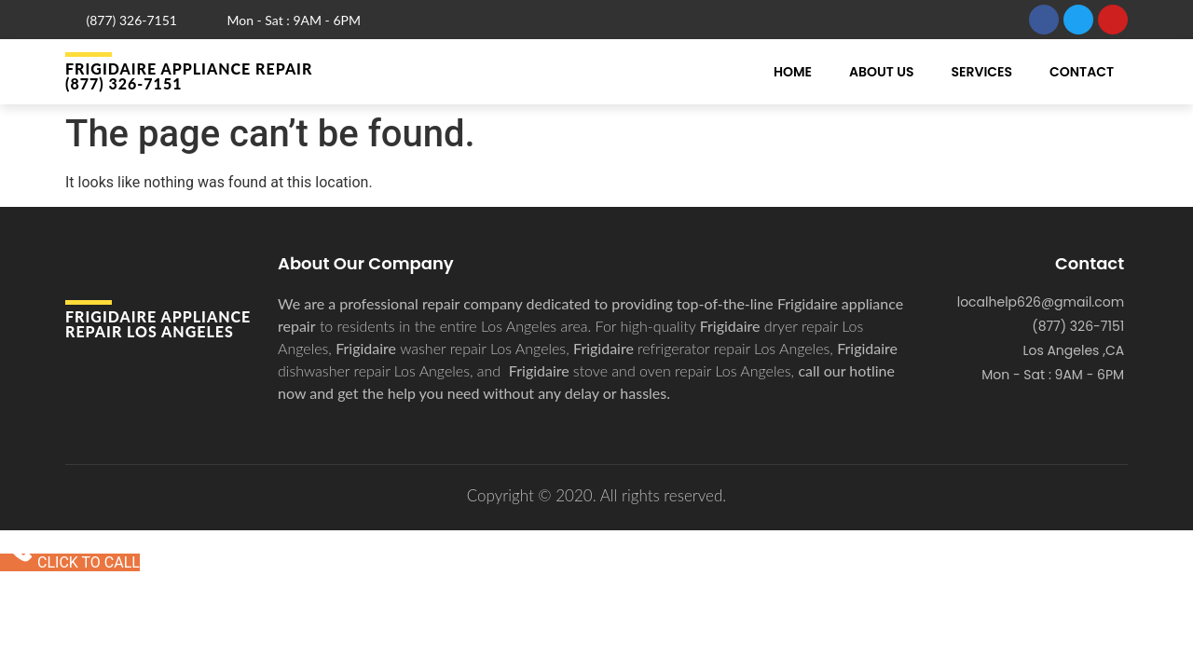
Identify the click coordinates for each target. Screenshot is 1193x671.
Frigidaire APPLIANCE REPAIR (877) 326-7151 (188, 76)
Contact (1081, 71)
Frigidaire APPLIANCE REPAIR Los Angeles (158, 324)
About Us (881, 71)
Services (981, 71)
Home (793, 71)
